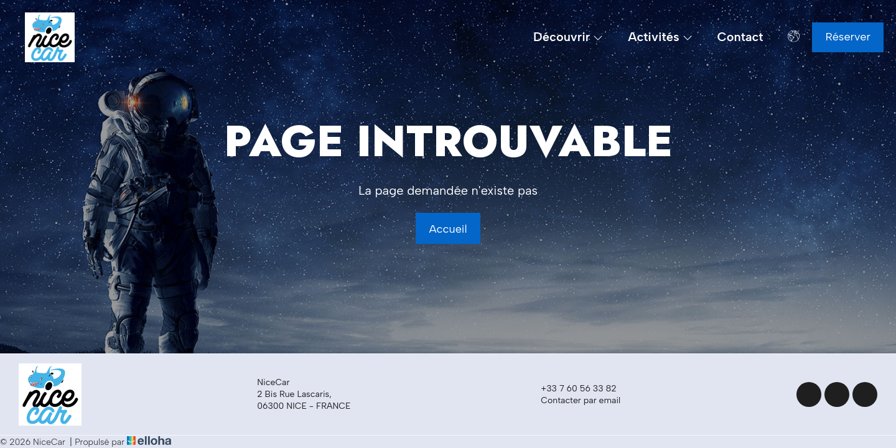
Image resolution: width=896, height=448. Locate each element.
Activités (660, 37)
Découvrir (568, 37)
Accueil (448, 229)
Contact (740, 37)
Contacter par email (573, 400)
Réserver (847, 37)
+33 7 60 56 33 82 (571, 388)
